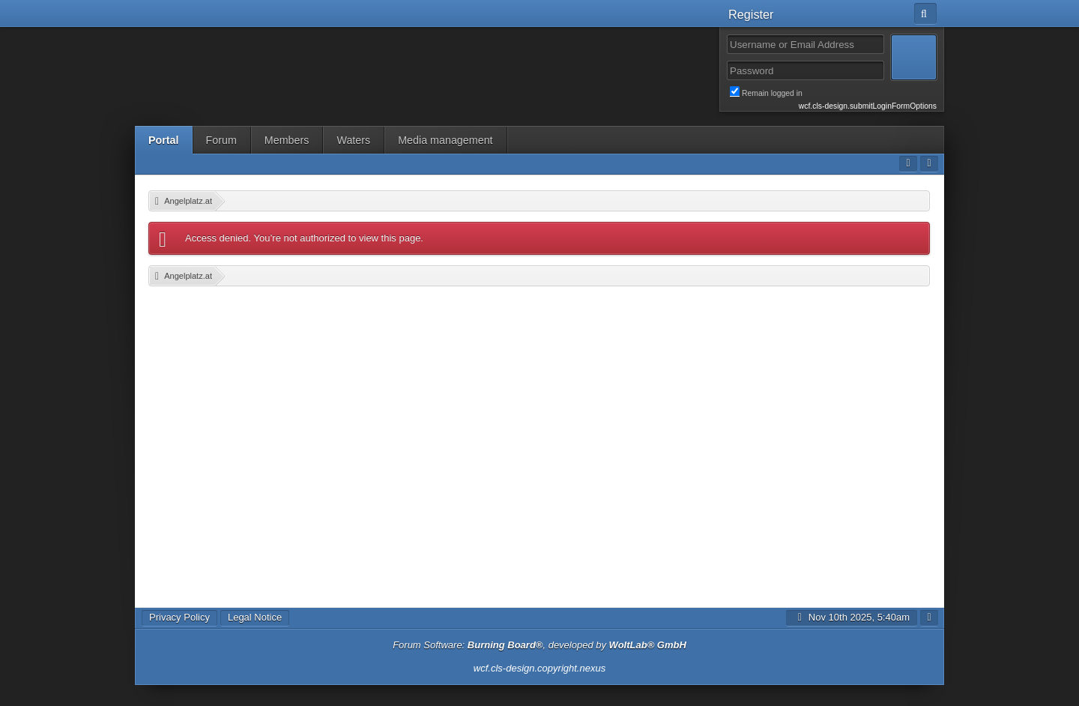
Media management (445, 140)
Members (287, 140)
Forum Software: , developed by (539, 645)
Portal (163, 140)
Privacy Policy (179, 617)
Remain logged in (833, 92)
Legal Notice (255, 617)
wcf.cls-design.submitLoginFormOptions (868, 106)
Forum (221, 140)
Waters (353, 140)
